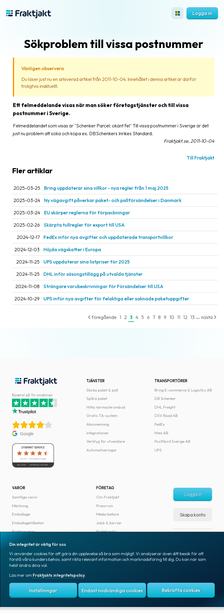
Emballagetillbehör (28, 522)
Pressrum (104, 505)
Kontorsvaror (23, 531)
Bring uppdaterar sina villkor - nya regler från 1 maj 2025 (106, 188)
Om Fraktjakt (107, 497)
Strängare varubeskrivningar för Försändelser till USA (103, 286)
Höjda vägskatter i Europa (72, 249)
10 (171, 317)
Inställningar (43, 591)
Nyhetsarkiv (106, 531)
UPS (158, 450)
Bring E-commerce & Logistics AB (183, 390)
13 (192, 317)
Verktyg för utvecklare (105, 441)
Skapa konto (193, 515)
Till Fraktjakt (200, 158)
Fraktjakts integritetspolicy (59, 575)
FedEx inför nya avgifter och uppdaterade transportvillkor (108, 237)
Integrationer (97, 432)
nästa (209, 317)
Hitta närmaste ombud (105, 407)
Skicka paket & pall (102, 390)
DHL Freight (164, 407)
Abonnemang (97, 424)
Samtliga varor (25, 497)
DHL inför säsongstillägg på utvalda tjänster (93, 274)
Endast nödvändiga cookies (112, 591)
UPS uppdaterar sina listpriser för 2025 (86, 262)
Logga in (202, 13)
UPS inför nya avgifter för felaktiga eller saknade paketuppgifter (116, 299)
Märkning (20, 505)
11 (178, 317)
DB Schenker (165, 398)
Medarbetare (107, 514)
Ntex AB (161, 432)
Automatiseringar (101, 450)
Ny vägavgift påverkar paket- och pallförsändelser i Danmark (112, 200)
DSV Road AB (166, 415)
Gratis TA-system (102, 415)
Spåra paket (96, 398)
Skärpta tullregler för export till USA (84, 225)
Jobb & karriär (109, 522)
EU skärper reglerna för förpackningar (87, 213)
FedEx (159, 424)
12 (185, 317)
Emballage (21, 514)
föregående (102, 317)
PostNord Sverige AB (172, 441)
